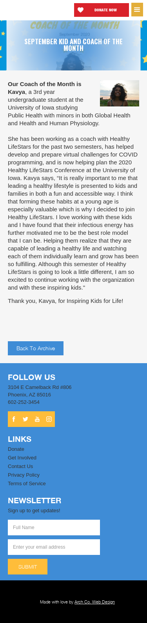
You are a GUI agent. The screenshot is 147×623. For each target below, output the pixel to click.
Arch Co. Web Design (94, 601)
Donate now (105, 9)
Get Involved (22, 458)
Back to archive (35, 348)
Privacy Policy (24, 475)
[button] (137, 9)
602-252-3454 (24, 402)
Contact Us (20, 466)
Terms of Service (27, 483)
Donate (16, 449)
